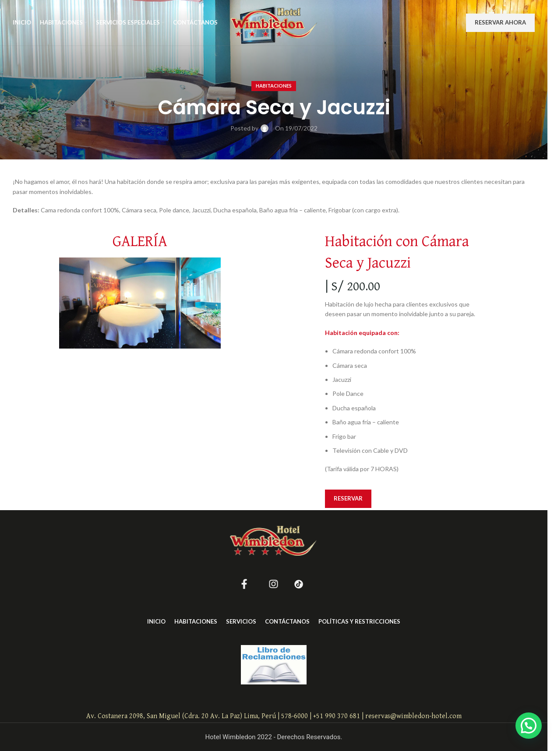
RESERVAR (348, 498)
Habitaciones (274, 85)
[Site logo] (274, 22)
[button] (528, 725)
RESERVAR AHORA (500, 22)
